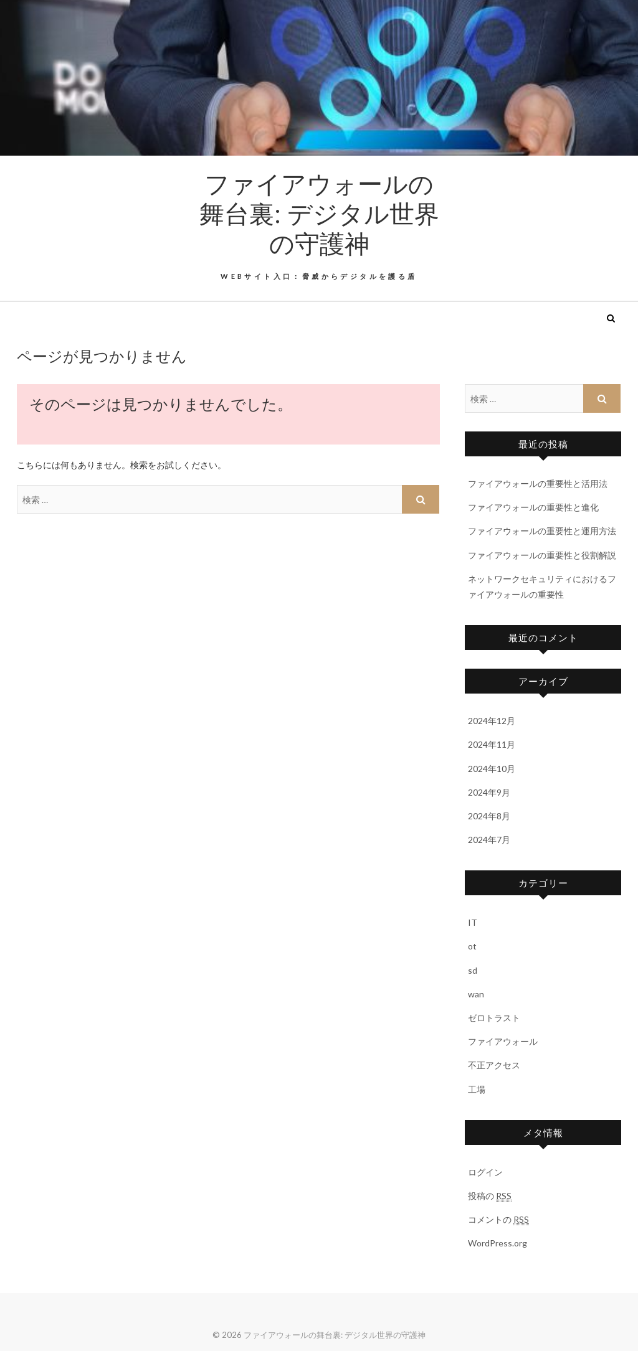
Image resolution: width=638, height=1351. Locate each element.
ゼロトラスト (494, 1017)
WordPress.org (497, 1243)
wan (476, 994)
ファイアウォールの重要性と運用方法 (542, 530)
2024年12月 (491, 720)
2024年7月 (489, 839)
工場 (476, 1089)
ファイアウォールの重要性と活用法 (537, 483)
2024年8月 (489, 816)
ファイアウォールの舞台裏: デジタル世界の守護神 (319, 213)
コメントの (498, 1219)
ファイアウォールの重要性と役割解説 (542, 555)
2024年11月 (491, 744)
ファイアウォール (503, 1041)
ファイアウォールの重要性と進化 (533, 507)
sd (472, 970)
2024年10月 (491, 768)
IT (472, 922)
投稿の (490, 1196)
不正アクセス (494, 1065)
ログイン (485, 1172)
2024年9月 (489, 792)
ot (472, 946)
